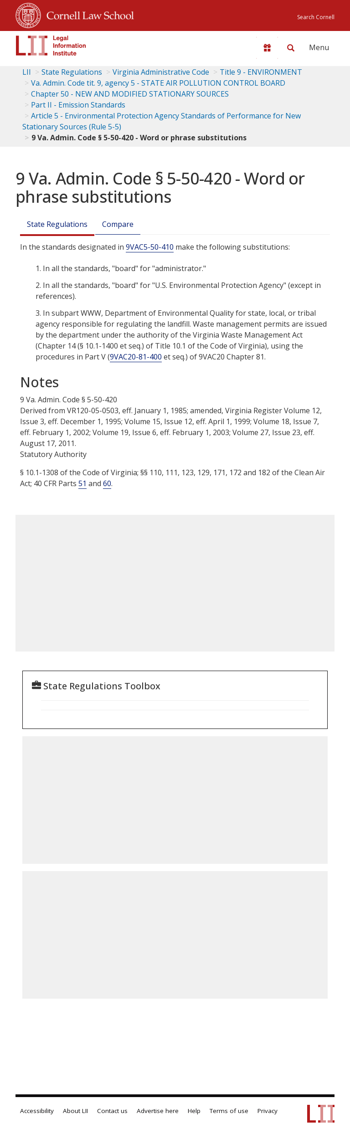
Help (194, 1111)
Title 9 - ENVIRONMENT (261, 72)
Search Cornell (316, 17)
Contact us (112, 1111)
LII (26, 72)
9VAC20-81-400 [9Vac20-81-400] (136, 357)
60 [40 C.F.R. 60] (107, 483)
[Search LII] (291, 48)
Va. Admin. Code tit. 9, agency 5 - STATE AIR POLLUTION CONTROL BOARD (158, 83)
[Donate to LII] (267, 48)
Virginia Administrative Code (161, 72)
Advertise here (158, 1111)
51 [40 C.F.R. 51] (82, 483)
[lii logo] (51, 45)
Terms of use (229, 1111)
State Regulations (71, 72)
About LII (75, 1111)
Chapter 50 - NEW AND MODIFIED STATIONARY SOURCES (130, 94)
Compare (118, 224)
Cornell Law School (87, 14)
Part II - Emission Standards (78, 105)
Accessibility (37, 1111)
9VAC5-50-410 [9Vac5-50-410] (150, 247)
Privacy (267, 1111)
